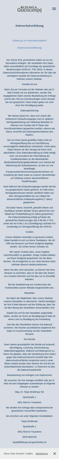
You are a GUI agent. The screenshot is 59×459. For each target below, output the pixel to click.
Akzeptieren (42, 453)
